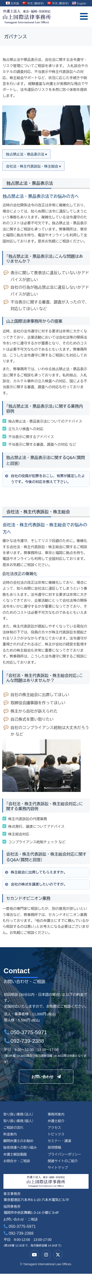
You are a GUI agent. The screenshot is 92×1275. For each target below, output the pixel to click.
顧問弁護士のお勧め (18, 1142)
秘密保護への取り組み (20, 1148)
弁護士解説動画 (15, 1155)
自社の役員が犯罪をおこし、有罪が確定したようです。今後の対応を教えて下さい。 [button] (44, 479)
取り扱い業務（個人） (18, 1121)
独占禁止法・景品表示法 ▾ (26, 154)
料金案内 (10, 1135)
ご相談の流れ (13, 1128)
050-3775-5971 (20, 1227)
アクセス (54, 1128)
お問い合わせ (46, 1077)
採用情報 (54, 1148)
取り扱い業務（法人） (18, 1115)
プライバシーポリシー (64, 1155)
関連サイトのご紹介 (63, 1162)
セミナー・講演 (59, 1142)
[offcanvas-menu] (84, 16)
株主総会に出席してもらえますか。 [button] (35, 872)
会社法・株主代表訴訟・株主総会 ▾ (33, 166)
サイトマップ (58, 1169)
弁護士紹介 (56, 1121)
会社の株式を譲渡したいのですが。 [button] (35, 884)
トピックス (56, 1135)
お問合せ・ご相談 (16, 1162)
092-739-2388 (18, 1234)
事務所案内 (56, 1115)
